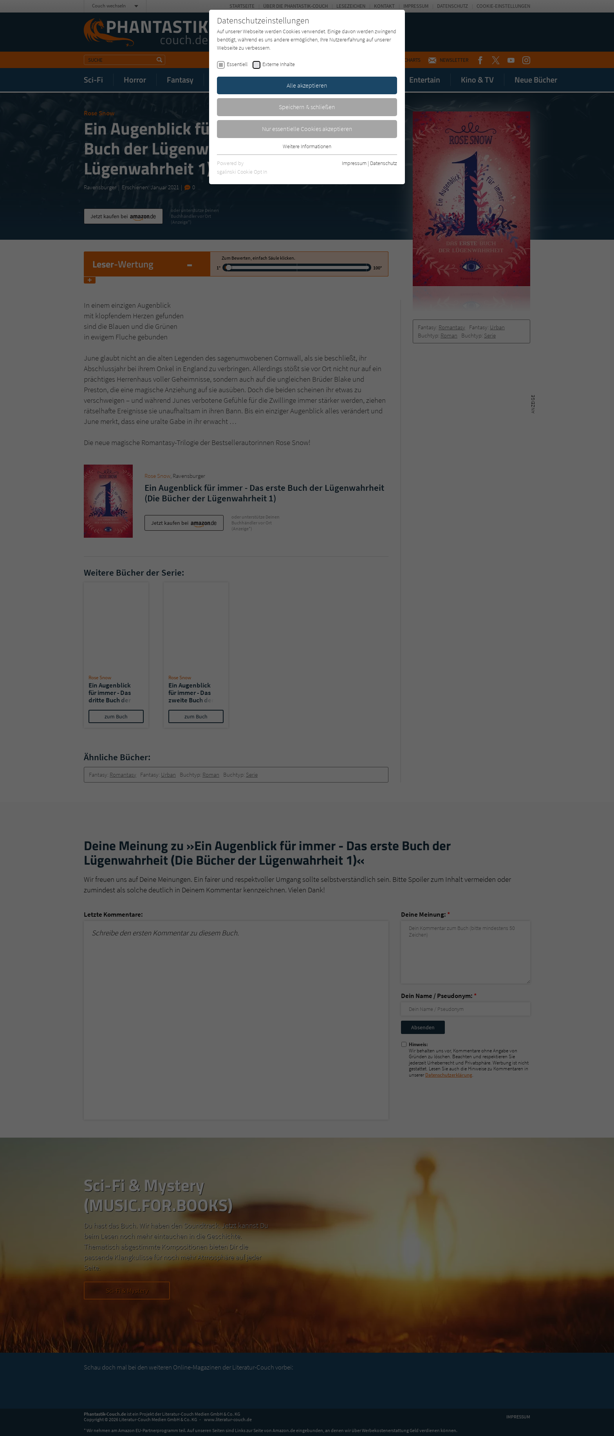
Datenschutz (383, 163)
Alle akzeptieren (307, 85)
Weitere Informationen (307, 146)
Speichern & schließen (307, 107)
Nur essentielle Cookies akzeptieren (307, 129)
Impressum (354, 163)
